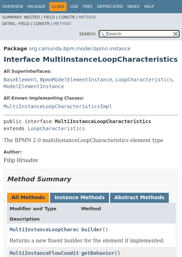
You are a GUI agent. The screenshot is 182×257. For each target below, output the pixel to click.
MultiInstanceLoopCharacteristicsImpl (58, 106)
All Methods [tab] (28, 197)
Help (149, 6)
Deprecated (110, 6)
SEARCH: (88, 34)
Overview (12, 6)
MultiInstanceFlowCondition (49, 253)
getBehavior (97, 253)
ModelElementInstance (34, 86)
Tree (88, 6)
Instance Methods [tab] (79, 197)
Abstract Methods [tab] (139, 197)
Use (74, 6)
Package (37, 6)
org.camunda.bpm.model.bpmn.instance (80, 48)
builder (91, 229)
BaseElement (20, 79)
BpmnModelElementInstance (76, 79)
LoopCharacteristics (144, 79)
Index (133, 6)
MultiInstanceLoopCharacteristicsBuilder (68, 229)
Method (87, 17)
